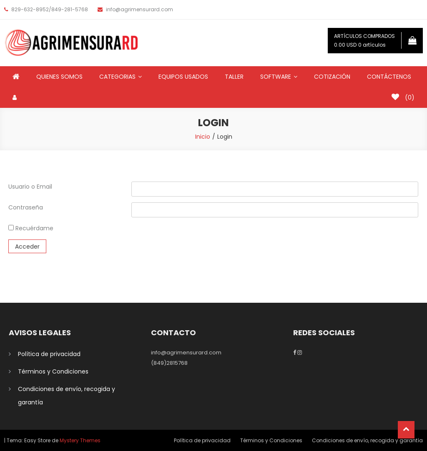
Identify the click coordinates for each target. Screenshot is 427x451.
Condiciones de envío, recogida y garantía (66, 395)
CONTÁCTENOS (389, 76)
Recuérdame (30, 228)
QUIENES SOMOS (59, 76)
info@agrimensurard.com (186, 352)
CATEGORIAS (117, 76)
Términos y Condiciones (53, 371)
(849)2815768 (169, 363)
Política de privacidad (49, 354)
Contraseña (25, 207)
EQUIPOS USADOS (183, 76)
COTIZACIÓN (332, 76)
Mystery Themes (80, 440)
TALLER (234, 76)
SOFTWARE (275, 76)
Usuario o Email (30, 186)
